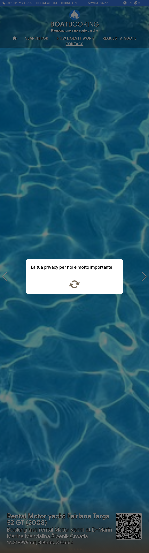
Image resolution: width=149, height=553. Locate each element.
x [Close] (116, 268)
